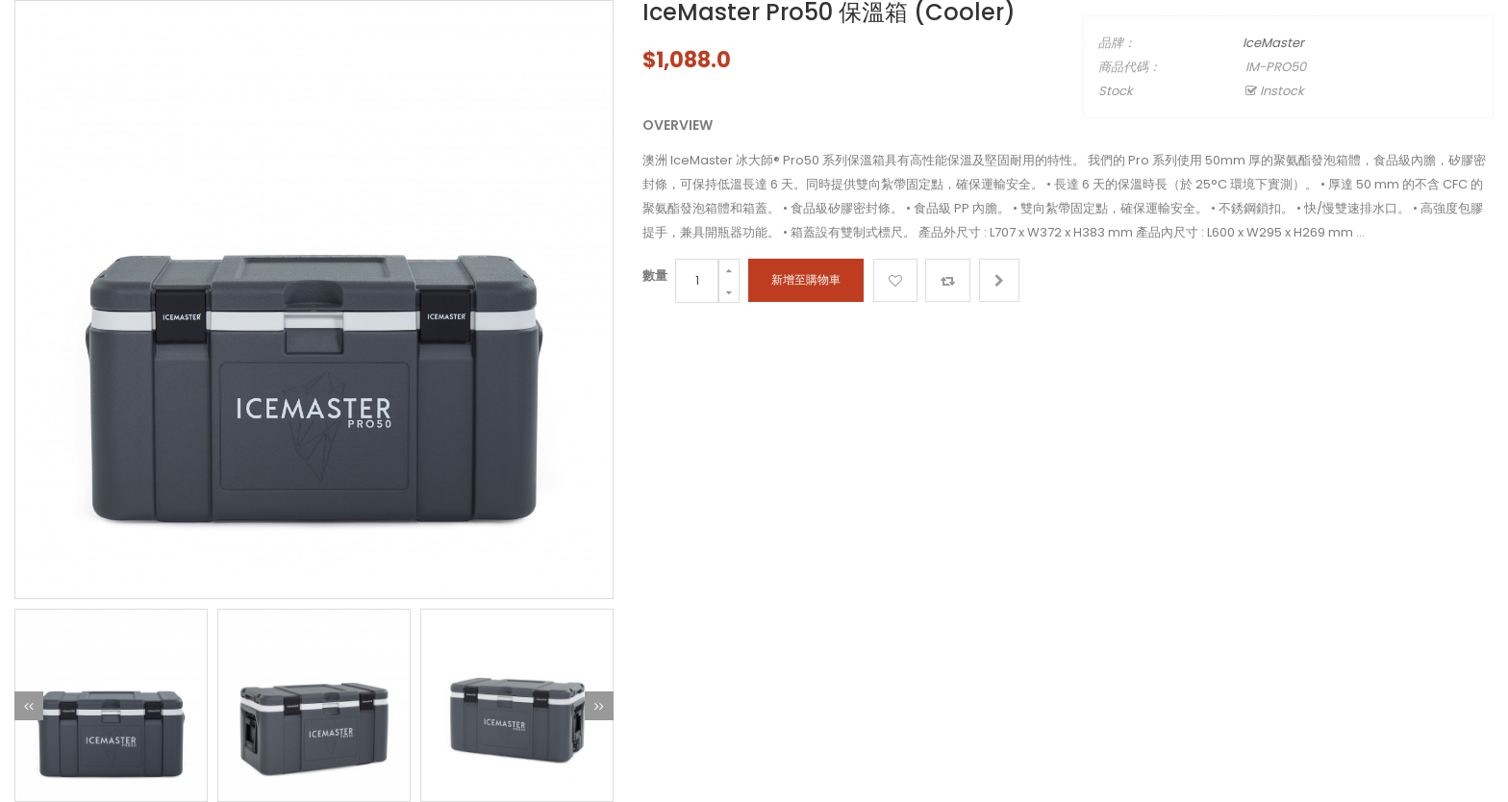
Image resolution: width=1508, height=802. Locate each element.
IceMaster (1273, 43)
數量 (654, 275)
